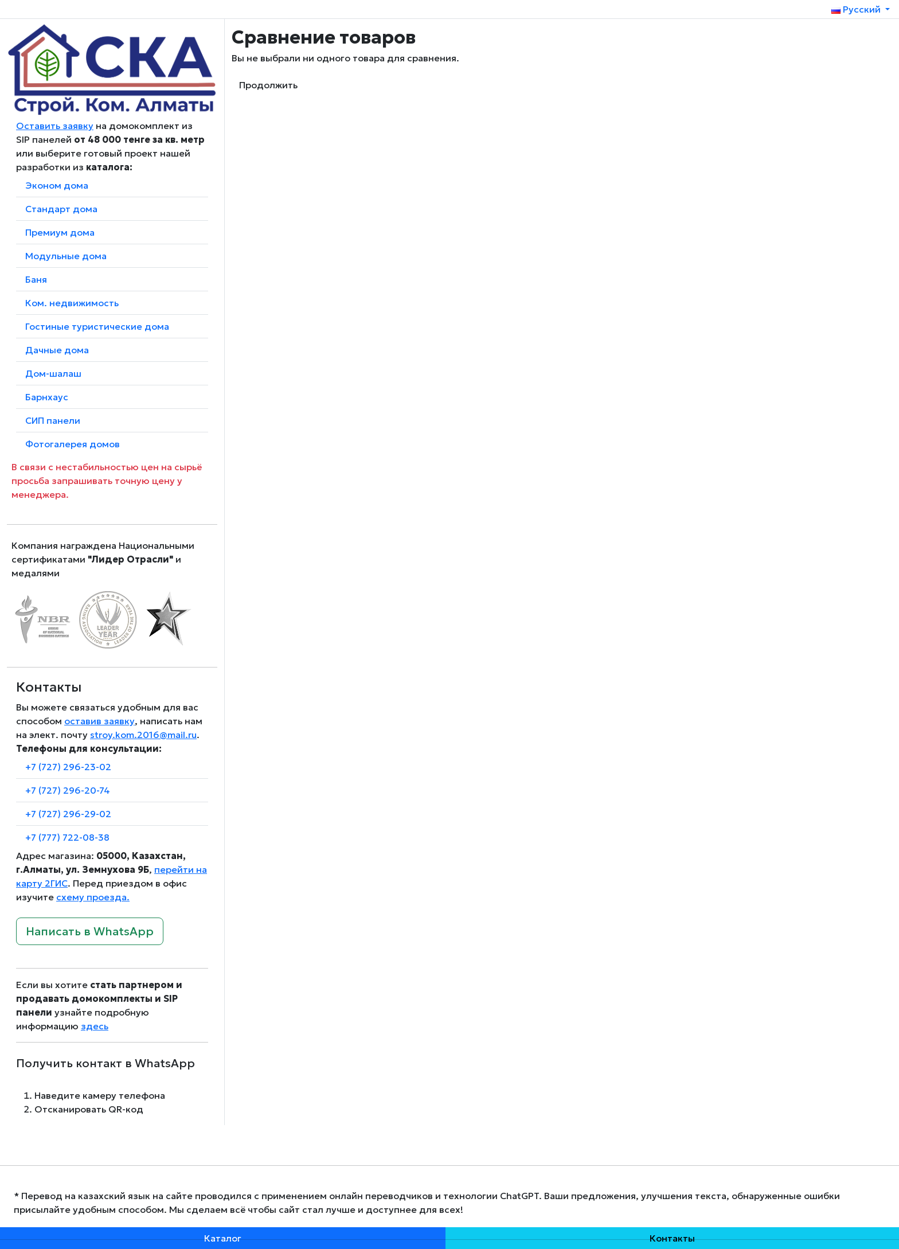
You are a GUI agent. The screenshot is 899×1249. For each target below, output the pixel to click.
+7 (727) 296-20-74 (67, 790)
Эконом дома (56, 185)
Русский (857, 9)
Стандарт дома (61, 208)
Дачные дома (57, 350)
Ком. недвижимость (72, 303)
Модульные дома (66, 255)
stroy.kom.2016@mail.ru (143, 734)
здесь (94, 1026)
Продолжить (268, 85)
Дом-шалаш (53, 373)
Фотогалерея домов (72, 444)
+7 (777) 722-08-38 (67, 837)
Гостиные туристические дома (97, 326)
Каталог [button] (222, 1238)
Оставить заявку (54, 125)
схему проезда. (93, 897)
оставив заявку (99, 721)
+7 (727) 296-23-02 (68, 766)
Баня (36, 279)
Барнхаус (46, 397)
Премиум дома (60, 232)
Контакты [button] (672, 1238)
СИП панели (52, 420)
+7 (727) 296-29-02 (68, 813)
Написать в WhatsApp (90, 931)
